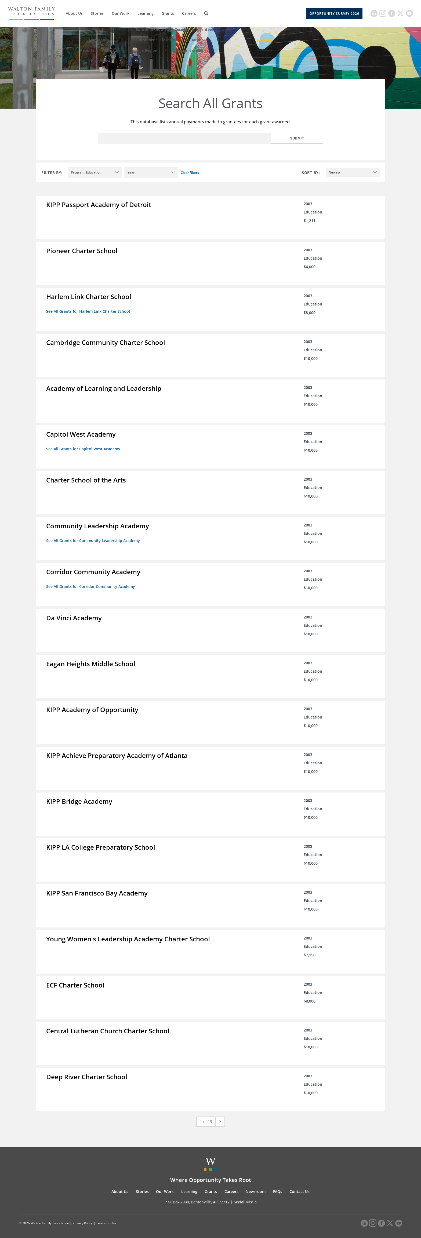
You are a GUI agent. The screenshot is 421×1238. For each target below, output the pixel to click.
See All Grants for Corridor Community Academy (91, 584)
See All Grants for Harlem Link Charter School (88, 310)
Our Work (120, 13)
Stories (97, 13)
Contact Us (299, 1185)
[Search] (206, 13)
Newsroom (256, 1185)
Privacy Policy (82, 1217)
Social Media (245, 1195)
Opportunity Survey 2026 (334, 13)
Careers (189, 13)
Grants (168, 13)
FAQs (277, 1185)
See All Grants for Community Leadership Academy (93, 538)
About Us (74, 13)
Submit (306, 138)
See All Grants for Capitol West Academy (84, 447)
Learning (145, 13)
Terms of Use (106, 1217)
